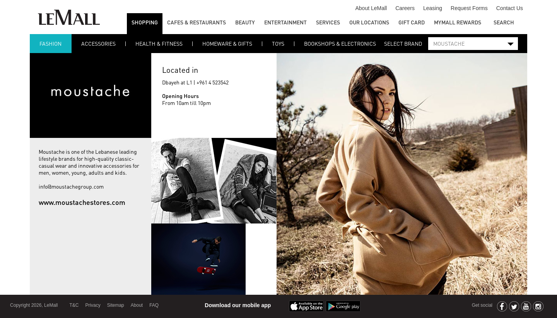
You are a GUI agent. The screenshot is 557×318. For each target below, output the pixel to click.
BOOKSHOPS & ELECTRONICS (340, 43)
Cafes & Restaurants (196, 22)
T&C (74, 305)
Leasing (432, 8)
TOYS (278, 43)
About (137, 305)
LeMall (69, 17)
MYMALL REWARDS (457, 22)
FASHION (50, 43)
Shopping (145, 22)
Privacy (92, 305)
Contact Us (509, 8)
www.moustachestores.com (82, 202)
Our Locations (369, 22)
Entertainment (285, 22)
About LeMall (371, 8)
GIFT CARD (411, 22)
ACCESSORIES (98, 43)
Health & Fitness (159, 43)
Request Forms (469, 8)
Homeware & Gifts (227, 43)
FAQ (154, 305)
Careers (405, 8)
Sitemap (115, 305)
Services (328, 22)
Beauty (245, 22)
